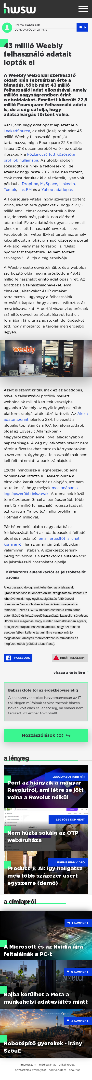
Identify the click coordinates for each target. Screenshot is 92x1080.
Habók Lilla (32, 25)
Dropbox (30, 184)
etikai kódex (67, 1064)
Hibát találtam (69, 657)
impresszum (28, 1064)
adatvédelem (57, 1069)
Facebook (18, 658)
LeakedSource (17, 131)
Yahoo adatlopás (57, 190)
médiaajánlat (47, 1064)
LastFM (25, 190)
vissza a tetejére (69, 673)
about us (74, 1069)
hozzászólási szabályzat (30, 1069)
